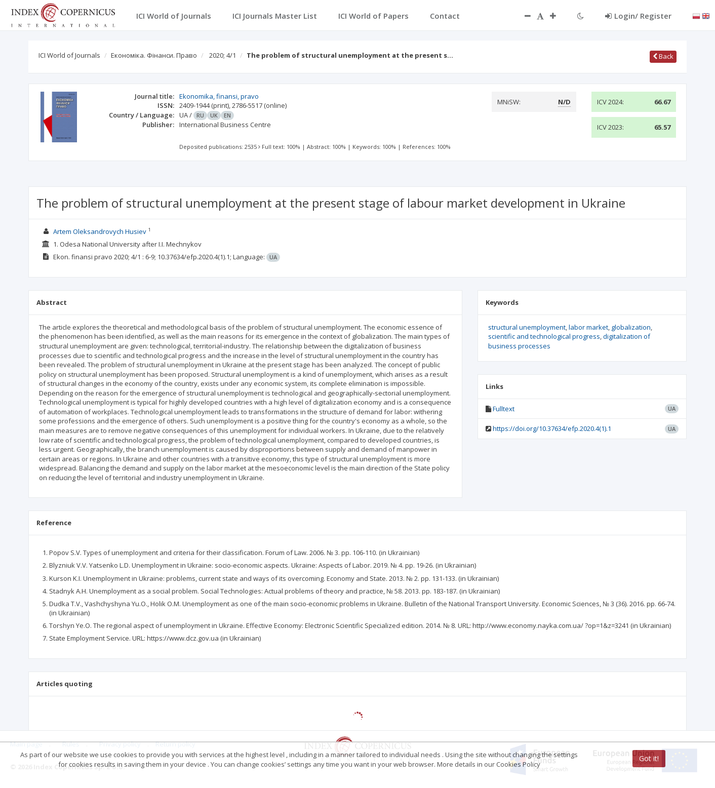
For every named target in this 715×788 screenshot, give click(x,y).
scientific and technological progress (544, 336)
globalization (631, 327)
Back (663, 56)
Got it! (649, 758)
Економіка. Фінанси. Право (154, 55)
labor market (588, 327)
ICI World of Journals (69, 55)
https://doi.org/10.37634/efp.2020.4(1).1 (552, 428)
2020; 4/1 (222, 55)
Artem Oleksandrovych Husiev (99, 231)
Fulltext (503, 408)
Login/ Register (638, 16)
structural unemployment (527, 327)
